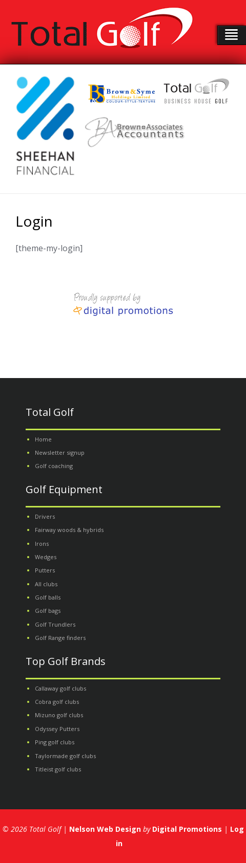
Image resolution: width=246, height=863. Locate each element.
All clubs (46, 584)
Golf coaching (54, 466)
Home (43, 439)
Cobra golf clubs (57, 701)
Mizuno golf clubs (59, 715)
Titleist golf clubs (58, 769)
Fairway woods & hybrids (69, 530)
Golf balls (47, 597)
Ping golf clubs (54, 742)
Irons (42, 543)
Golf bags (47, 610)
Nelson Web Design (105, 829)
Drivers (45, 516)
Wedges (45, 557)
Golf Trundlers (55, 624)
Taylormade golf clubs (65, 756)
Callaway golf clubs (60, 688)
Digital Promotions (187, 829)
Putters (45, 570)
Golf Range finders (60, 637)
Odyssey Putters (57, 729)
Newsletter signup (60, 452)
